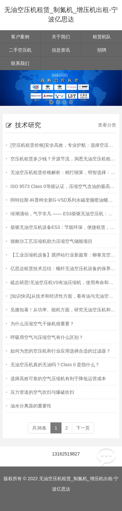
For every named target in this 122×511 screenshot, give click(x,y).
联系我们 (20, 63)
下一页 (83, 427)
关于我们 (61, 36)
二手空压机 (20, 50)
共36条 (39, 427)
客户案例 (20, 36)
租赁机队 (102, 36)
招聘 (101, 50)
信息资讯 (61, 50)
